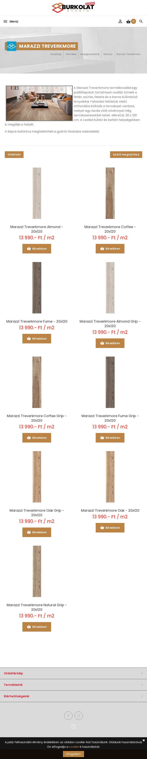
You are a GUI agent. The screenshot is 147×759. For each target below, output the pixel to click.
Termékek (70, 54)
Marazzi (108, 54)
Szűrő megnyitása (126, 154)
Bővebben (37, 248)
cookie (73, 747)
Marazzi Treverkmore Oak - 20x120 (110, 510)
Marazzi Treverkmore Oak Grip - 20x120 (37, 512)
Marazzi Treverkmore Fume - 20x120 (36, 321)
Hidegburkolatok (90, 54)
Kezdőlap (56, 54)
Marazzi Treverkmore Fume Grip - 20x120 (110, 418)
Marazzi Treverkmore (128, 54)
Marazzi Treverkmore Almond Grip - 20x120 (110, 323)
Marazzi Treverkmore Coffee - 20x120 (110, 229)
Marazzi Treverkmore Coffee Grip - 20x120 (37, 418)
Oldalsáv (14, 154)
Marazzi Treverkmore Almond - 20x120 (36, 229)
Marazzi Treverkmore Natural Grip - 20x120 (37, 607)
